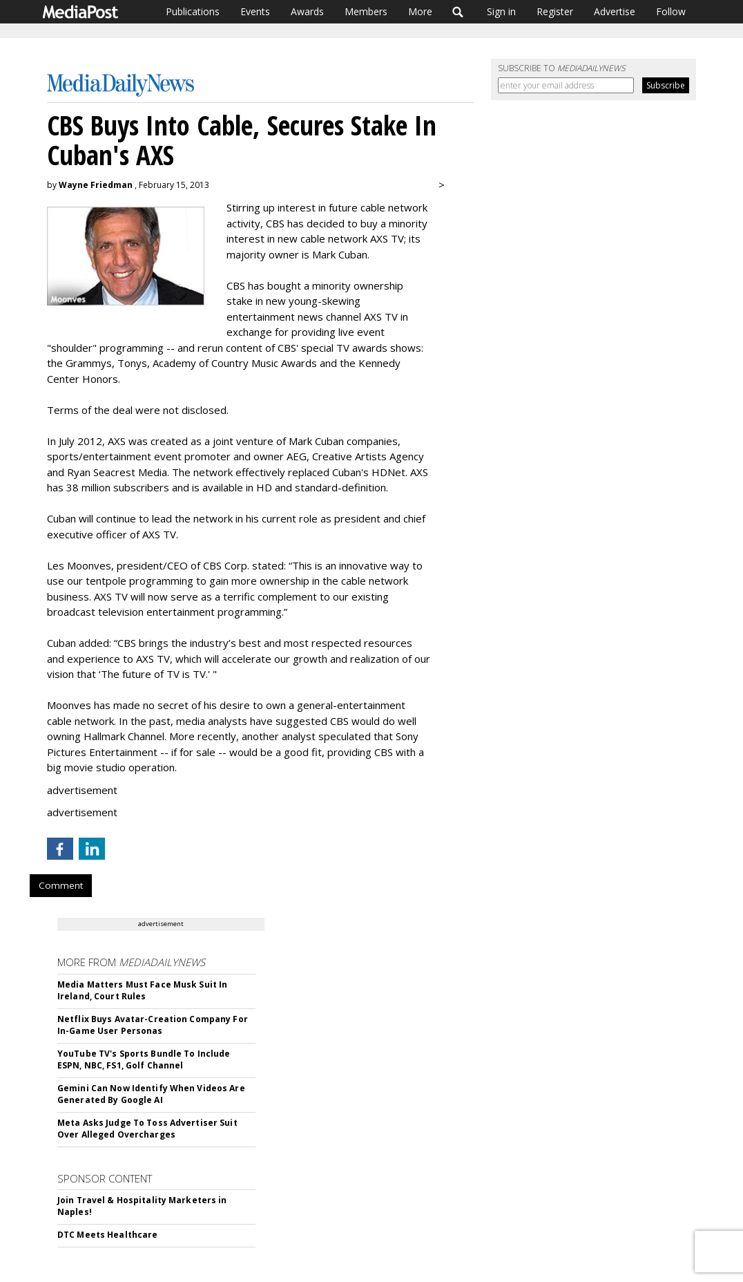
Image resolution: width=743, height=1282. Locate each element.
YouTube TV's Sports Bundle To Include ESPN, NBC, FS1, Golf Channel (143, 1059)
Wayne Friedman (96, 185)
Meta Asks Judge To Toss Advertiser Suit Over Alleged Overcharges (147, 1128)
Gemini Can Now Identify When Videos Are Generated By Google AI (151, 1094)
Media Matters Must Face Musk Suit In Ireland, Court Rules (142, 990)
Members (366, 11)
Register (555, 11)
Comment (61, 885)
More (420, 11)
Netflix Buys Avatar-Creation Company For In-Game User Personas (152, 1025)
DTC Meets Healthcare (107, 1235)
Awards (307, 11)
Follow (671, 11)
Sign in (501, 11)
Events (255, 11)
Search (458, 11)
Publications (193, 11)
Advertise (614, 11)
